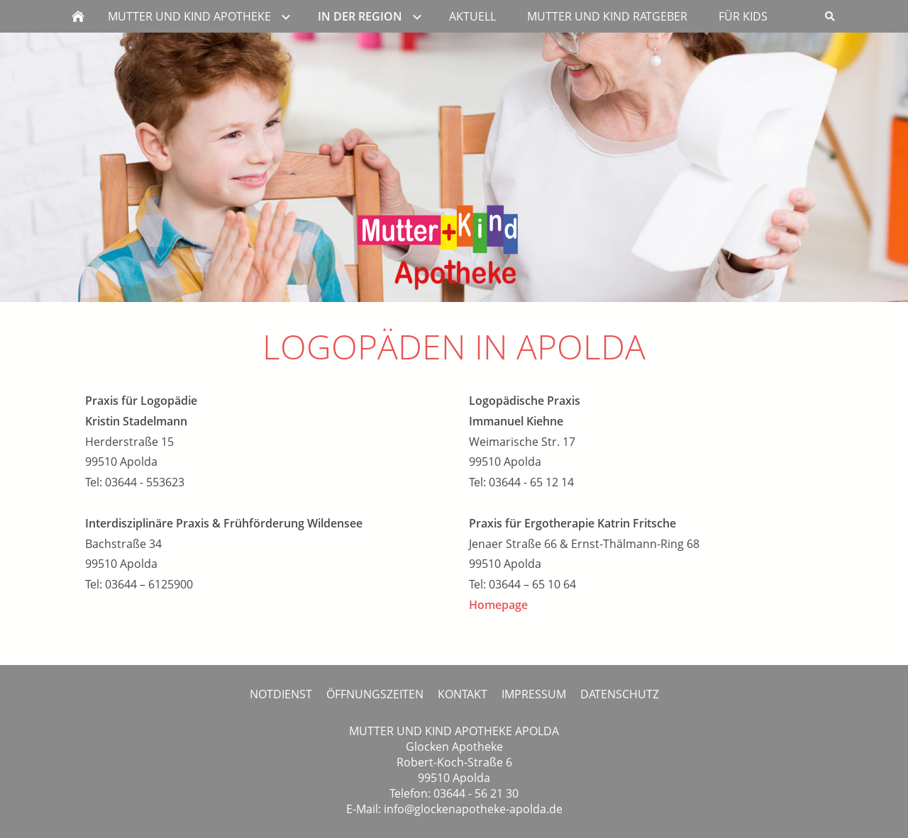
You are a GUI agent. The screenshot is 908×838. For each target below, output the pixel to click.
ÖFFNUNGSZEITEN (374, 694)
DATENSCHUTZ (619, 694)
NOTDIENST (281, 694)
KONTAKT (462, 694)
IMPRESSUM (534, 694)
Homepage (498, 605)
